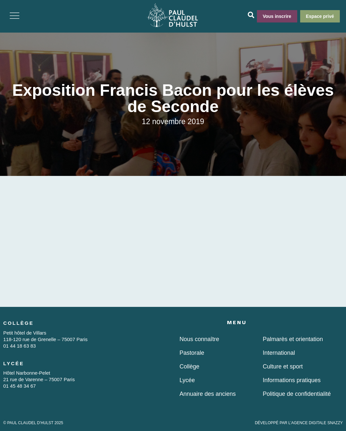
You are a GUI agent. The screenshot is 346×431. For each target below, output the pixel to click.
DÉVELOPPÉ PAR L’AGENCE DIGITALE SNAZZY (299, 423)
